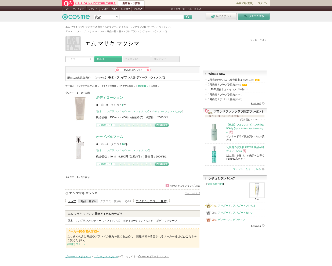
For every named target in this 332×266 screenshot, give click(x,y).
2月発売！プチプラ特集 (227, 84)
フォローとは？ (258, 40)
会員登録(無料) (244, 3)
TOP (66, 8)
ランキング (78, 8)
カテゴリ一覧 (178, 9)
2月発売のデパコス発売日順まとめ (234, 79)
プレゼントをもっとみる (247, 169)
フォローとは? (192, 193)
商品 (101, 58)
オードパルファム (109, 137)
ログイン (262, 3)
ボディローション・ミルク (167, 111)
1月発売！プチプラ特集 (225, 94)
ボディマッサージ (166, 220)
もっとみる (256, 103)
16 (123, 144)
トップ (71, 58)
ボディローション (109, 97)
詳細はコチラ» (76, 244)
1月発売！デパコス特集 (225, 99)
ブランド (93, 8)
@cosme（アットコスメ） (153, 256)
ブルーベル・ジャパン (78, 256)
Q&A (114, 8)
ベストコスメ (194, 9)
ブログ (104, 8)
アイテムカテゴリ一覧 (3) (151, 201)
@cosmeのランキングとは (184, 185)
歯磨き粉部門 (215, 183)
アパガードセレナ (243, 212)
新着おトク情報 (131, 3)
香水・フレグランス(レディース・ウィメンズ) (123, 111)
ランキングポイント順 (88, 86)
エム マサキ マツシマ (83, 193)
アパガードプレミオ (244, 205)
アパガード (224, 205)
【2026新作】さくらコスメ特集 (229, 89)
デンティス (224, 219)
